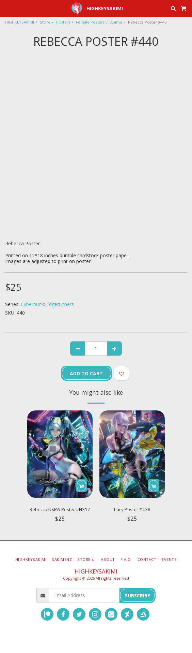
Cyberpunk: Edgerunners (47, 304)
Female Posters (90, 22)
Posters (63, 22)
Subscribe (137, 595)
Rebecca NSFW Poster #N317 (60, 509)
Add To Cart (86, 373)
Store (45, 22)
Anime (116, 22)
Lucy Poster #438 (132, 509)
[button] (7, 8)
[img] (60, 454)
